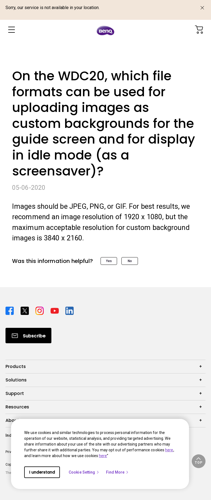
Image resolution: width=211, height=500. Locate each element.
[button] (199, 461)
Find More (117, 472)
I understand (42, 472)
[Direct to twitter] (26, 310)
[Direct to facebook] (10, 310)
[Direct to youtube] (56, 310)
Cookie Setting (84, 472)
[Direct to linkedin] (69, 310)
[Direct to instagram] (40, 310)
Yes (109, 261)
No (130, 261)
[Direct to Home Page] (105, 30)
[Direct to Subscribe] (28, 335)
